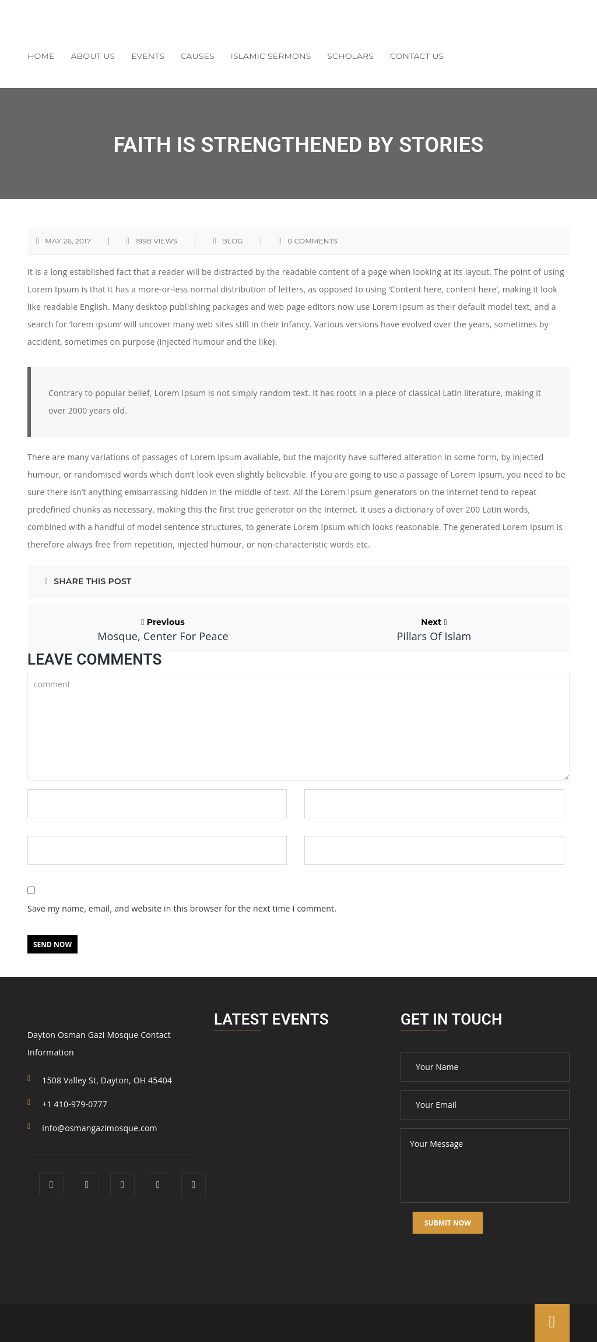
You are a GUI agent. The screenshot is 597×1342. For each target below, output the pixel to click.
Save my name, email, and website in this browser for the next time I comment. (181, 908)
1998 (156, 241)
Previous (162, 629)
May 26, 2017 (68, 241)
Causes (198, 56)
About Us (93, 56)
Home (41, 56)
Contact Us (417, 56)
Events (147, 56)
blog (232, 241)
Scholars (350, 56)
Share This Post (88, 581)
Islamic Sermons (271, 56)
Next (434, 629)
